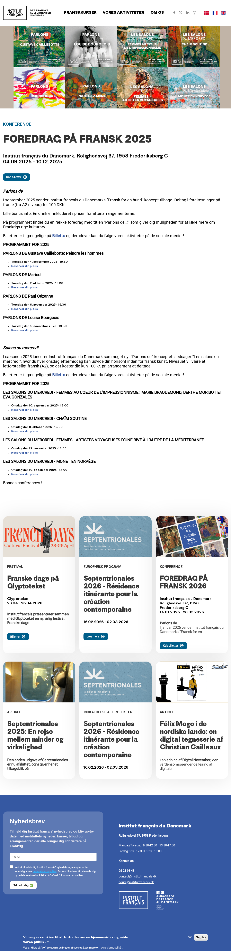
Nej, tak (201, 938)
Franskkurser (80, 13)
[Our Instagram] (194, 13)
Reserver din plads (24, 266)
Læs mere (97, 636)
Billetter (19, 637)
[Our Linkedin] (187, 13)
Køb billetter (18, 177)
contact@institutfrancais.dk (138, 876)
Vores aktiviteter (123, 13)
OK (190, 938)
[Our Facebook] (174, 13)
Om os (157, 13)
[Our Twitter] (180, 13)
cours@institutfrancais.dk (136, 882)
